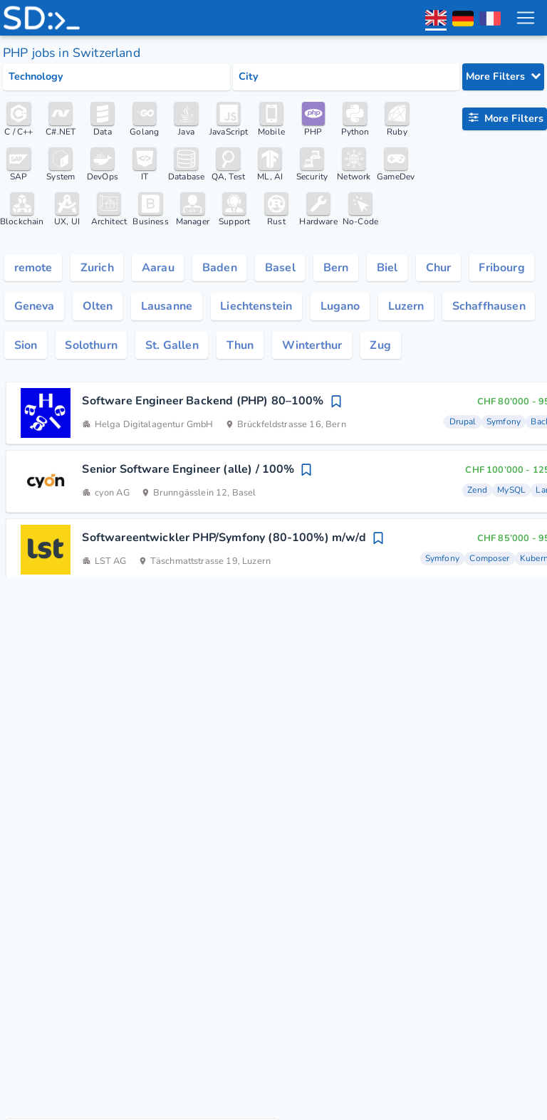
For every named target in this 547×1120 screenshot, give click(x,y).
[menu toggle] (525, 17)
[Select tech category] (116, 76)
